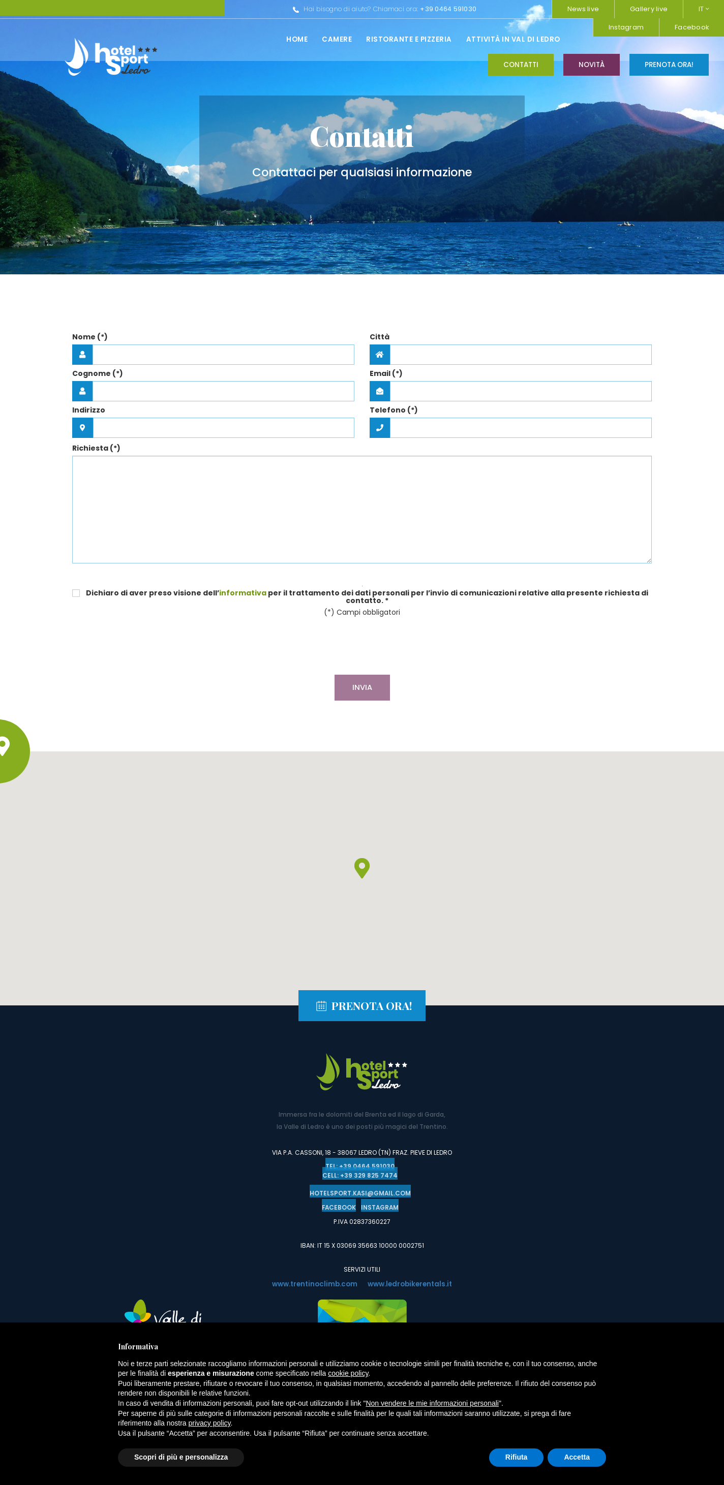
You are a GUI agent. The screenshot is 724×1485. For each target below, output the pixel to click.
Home (131, 39)
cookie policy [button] (348, 1373)
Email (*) (386, 373)
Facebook (519, 9)
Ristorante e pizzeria (243, 39)
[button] (362, 868)
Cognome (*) (97, 373)
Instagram (453, 9)
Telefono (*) (394, 410)
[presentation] (362, 647)
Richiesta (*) (96, 448)
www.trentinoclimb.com (311, 1282)
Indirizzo (88, 410)
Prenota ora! (669, 39)
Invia (362, 687)
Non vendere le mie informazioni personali (432, 1403)
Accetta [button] (577, 1457)
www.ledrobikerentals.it (413, 1282)
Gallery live (649, 9)
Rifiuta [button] (516, 1457)
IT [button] (704, 9)
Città (379, 337)
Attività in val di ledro (347, 39)
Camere (171, 39)
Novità (592, 39)
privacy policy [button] (210, 1423)
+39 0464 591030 (282, 9)
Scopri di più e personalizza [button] (181, 1457)
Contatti (520, 39)
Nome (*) (90, 337)
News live (583, 9)
